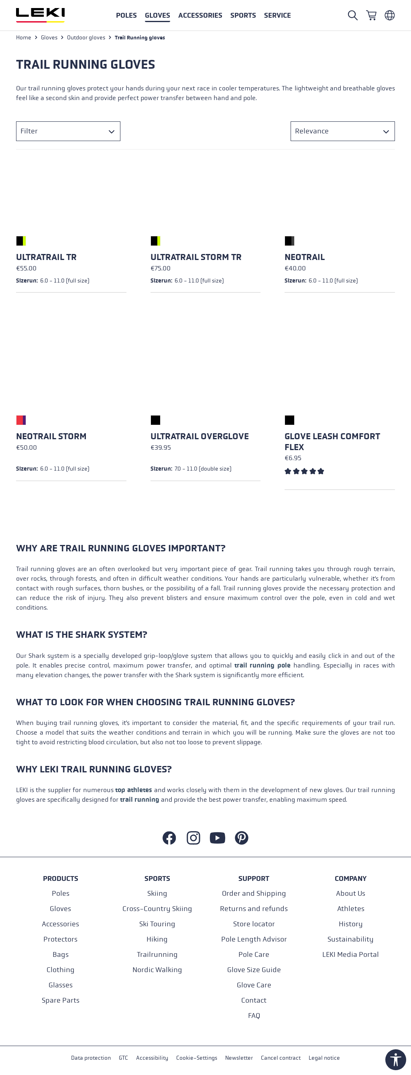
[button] (243, 15)
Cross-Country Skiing (157, 909)
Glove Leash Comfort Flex (332, 442)
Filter (29, 132)
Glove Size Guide (254, 970)
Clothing (61, 970)
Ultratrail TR (46, 258)
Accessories (60, 924)
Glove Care (254, 985)
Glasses (61, 985)
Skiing (157, 893)
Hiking (157, 939)
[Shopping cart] (371, 15)
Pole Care (253, 954)
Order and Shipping (254, 893)
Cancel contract (281, 1058)
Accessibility (152, 1058)
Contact (254, 1000)
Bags (61, 954)
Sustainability (351, 939)
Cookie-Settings (196, 1058)
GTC (123, 1058)
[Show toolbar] (395, 1059)
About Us (350, 893)
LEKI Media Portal (350, 954)
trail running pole (262, 666)
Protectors (60, 939)
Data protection (91, 1058)
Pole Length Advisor (254, 939)
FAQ (254, 1016)
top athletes (133, 791)
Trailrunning (157, 954)
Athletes (350, 909)
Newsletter (239, 1058)
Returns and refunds (254, 909)
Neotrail (305, 258)
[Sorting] (343, 132)
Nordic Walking (157, 970)
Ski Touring (157, 924)
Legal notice (324, 1058)
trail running (139, 801)
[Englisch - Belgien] (390, 15)
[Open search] (353, 15)
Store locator (254, 924)
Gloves (60, 909)
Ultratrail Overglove (200, 437)
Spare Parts (60, 1000)
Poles (60, 893)
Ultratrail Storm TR (196, 258)
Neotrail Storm (51, 437)
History (351, 924)
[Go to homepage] (49, 15)
